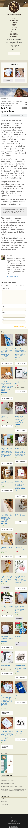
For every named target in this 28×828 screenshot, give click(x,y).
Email (3, 312)
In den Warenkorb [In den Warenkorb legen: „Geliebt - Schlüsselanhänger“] (7, 426)
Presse (2, 807)
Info (14, 29)
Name (3, 306)
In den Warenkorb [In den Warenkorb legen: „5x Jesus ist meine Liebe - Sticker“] (20, 739)
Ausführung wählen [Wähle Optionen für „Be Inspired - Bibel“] (19, 643)
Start (14, 18)
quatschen (3, 105)
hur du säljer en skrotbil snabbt (7, 786)
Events (14, 27)
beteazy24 (3, 783)
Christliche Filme (4, 804)
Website (4, 319)
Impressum (14, 34)
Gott (14, 103)
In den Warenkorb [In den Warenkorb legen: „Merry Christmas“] (7, 673)
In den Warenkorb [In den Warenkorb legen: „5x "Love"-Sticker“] (20, 702)
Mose (17, 103)
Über (14, 25)
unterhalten (9, 105)
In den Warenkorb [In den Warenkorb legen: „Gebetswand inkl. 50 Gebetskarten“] (7, 557)
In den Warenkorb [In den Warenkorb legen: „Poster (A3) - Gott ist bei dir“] (20, 391)
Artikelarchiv (3, 798)
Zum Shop (14, 65)
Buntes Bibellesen (11, 780)
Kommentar (5, 288)
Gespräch (11, 103)
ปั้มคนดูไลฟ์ (3, 780)
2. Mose (3, 103)
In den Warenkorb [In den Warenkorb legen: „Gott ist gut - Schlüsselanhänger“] (20, 522)
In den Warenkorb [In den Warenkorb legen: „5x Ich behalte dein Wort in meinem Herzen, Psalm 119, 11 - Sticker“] (20, 678)
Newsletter (14, 36)
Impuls (13, 101)
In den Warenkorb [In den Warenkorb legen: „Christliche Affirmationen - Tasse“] (7, 490)
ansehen (8, 80)
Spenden (14, 23)
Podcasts (14, 20)
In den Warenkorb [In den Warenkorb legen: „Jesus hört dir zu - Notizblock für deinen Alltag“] (7, 647)
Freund (6, 103)
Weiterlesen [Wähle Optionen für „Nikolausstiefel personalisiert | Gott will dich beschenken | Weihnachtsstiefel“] (5, 587)
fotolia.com (5, 98)
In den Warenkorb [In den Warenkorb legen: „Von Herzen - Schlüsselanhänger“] (20, 557)
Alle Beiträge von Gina (13, 276)
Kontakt (14, 32)
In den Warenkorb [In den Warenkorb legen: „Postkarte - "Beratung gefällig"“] (7, 616)
